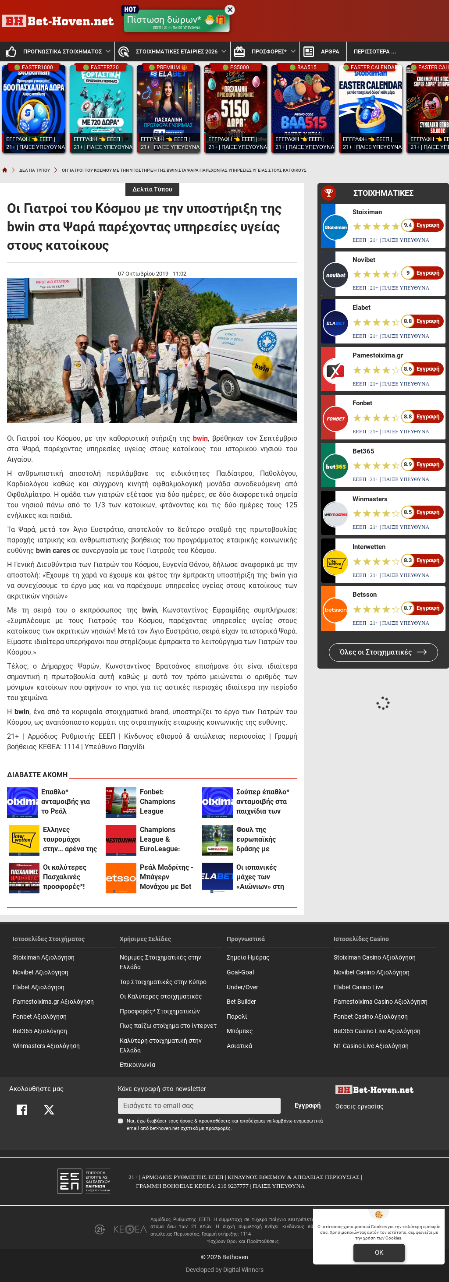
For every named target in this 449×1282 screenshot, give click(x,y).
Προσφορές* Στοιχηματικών (160, 1011)
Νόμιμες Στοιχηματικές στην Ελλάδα (160, 962)
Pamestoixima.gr (378, 355)
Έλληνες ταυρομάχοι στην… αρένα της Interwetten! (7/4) (71, 839)
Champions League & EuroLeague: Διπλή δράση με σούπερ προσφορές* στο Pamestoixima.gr (167, 839)
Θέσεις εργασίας (359, 1106)
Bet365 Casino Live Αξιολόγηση (377, 1031)
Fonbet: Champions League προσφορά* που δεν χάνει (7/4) (165, 802)
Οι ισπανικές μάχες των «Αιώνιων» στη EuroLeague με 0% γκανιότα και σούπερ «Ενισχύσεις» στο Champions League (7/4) (263, 877)
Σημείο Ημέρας (248, 957)
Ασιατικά (239, 1046)
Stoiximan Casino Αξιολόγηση (375, 957)
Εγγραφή (308, 1105)
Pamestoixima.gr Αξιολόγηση (53, 1002)
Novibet (364, 260)
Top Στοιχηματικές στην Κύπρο (163, 982)
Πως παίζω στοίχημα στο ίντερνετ (168, 1026)
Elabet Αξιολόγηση (38, 987)
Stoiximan (367, 212)
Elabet (362, 308)
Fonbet (362, 403)
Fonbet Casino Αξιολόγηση (371, 1016)
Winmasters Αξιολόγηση (46, 1046)
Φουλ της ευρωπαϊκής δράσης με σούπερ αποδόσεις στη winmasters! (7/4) (264, 839)
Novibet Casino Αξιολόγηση (372, 972)
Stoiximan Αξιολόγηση (44, 957)
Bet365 (363, 451)
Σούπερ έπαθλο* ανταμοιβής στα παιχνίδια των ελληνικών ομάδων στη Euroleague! (262, 802)
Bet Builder (241, 1002)
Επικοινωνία (137, 1065)
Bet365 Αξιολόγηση (40, 1031)
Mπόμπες (240, 1031)
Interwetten (369, 547)
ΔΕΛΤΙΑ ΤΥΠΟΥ (34, 170)
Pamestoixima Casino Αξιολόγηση (381, 1002)
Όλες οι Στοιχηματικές (383, 652)
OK (379, 1253)
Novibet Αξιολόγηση (40, 972)
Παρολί (237, 1016)
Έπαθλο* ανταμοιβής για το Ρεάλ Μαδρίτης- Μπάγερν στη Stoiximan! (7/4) (66, 802)
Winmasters (370, 499)
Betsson (365, 595)
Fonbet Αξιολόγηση (40, 1016)
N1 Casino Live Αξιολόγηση (371, 1046)
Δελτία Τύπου (152, 189)
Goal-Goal (240, 972)
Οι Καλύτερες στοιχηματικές (161, 996)
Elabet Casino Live (358, 987)
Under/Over (242, 987)
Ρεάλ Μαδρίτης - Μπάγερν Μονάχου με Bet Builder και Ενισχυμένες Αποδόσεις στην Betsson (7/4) (166, 877)
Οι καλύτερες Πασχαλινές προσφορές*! (64, 877)
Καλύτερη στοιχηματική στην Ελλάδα (161, 1045)
